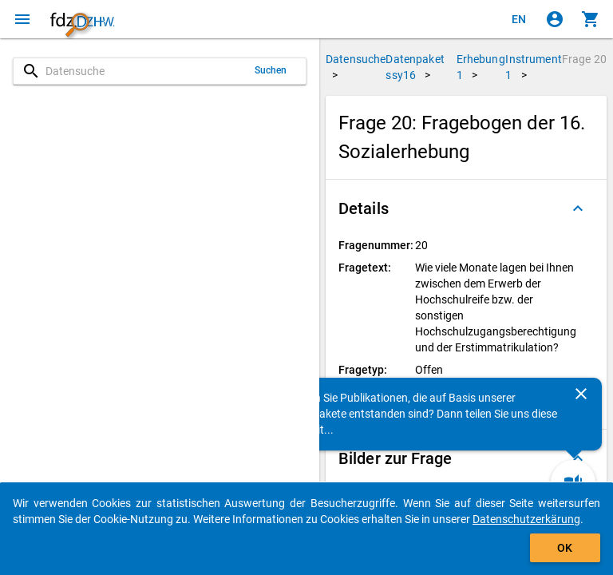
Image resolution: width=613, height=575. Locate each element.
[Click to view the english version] (519, 19)
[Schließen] (581, 394)
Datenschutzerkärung (526, 519)
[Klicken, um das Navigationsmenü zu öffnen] (22, 19)
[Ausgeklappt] (578, 208)
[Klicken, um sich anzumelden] (555, 19)
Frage (584, 59)
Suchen (271, 70)
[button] (466, 208)
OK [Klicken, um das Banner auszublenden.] (564, 547)
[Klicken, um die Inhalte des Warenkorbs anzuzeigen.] (591, 19)
